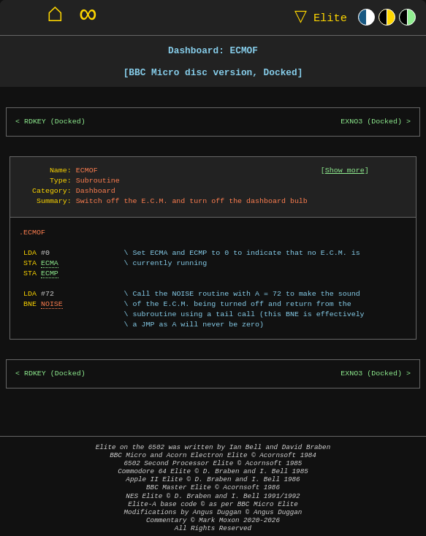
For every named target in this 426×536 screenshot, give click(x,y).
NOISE (52, 304)
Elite (317, 17)
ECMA (49, 263)
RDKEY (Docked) (54, 121)
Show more (345, 170)
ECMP (49, 273)
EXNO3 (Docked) (371, 121)
